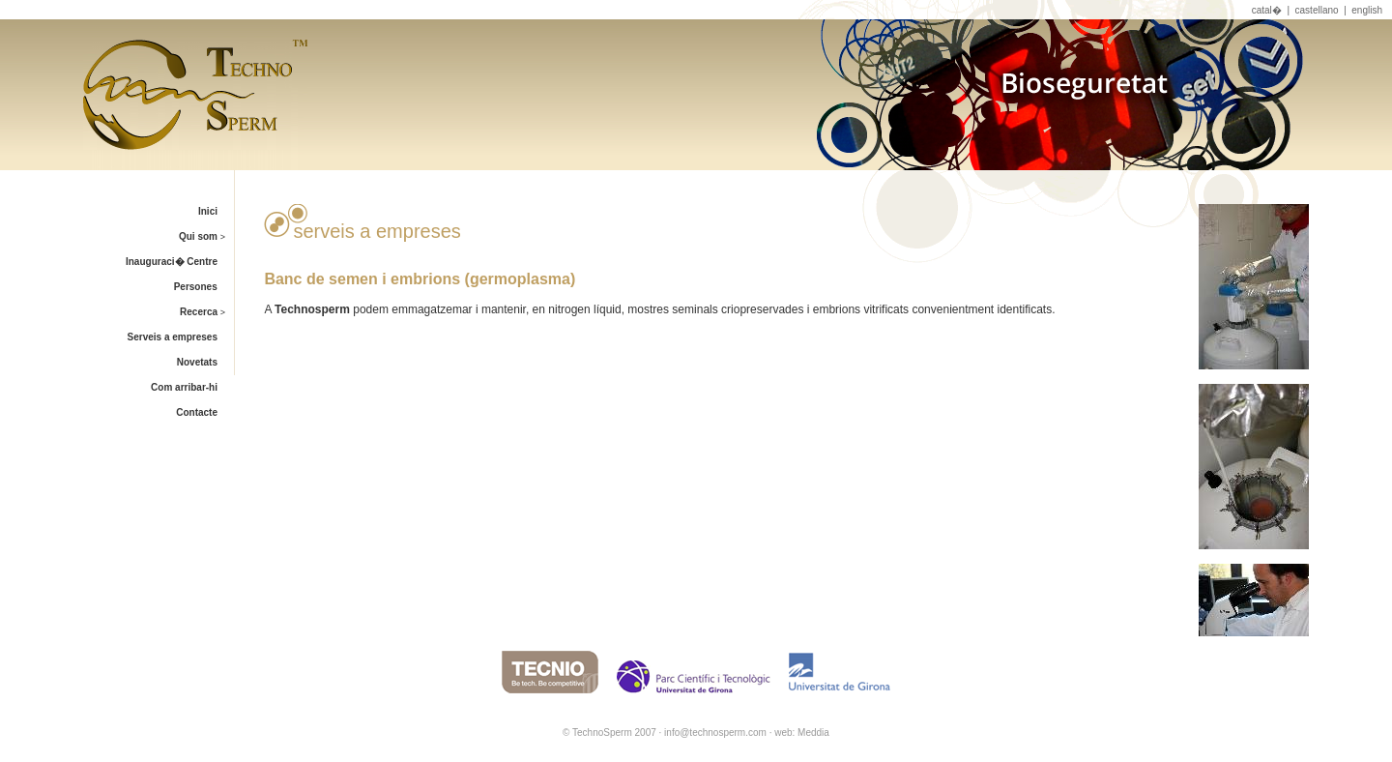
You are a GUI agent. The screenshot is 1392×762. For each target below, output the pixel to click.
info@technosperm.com (715, 732)
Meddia (813, 732)
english (1366, 10)
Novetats (205, 362)
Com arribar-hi (192, 387)
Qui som (206, 236)
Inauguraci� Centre (179, 261)
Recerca (206, 312)
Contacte (204, 412)
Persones (204, 286)
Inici (215, 211)
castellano (1317, 10)
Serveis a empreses (181, 337)
